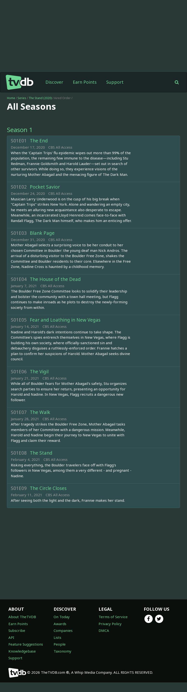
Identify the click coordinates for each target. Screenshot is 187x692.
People (60, 644)
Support (115, 82)
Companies (63, 630)
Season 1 (20, 129)
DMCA (104, 630)
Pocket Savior (45, 187)
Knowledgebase (22, 651)
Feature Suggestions (25, 644)
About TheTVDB (22, 616)
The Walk (40, 412)
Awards (60, 623)
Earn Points (85, 82)
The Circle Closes (48, 488)
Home (11, 98)
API (11, 637)
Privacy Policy (110, 623)
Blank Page (42, 233)
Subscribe (16, 630)
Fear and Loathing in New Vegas (65, 320)
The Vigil (39, 371)
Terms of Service (113, 616)
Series (22, 98)
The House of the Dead (55, 279)
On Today (62, 616)
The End (39, 141)
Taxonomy (62, 651)
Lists (57, 637)
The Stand (41, 453)
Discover (54, 82)
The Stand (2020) (40, 98)
